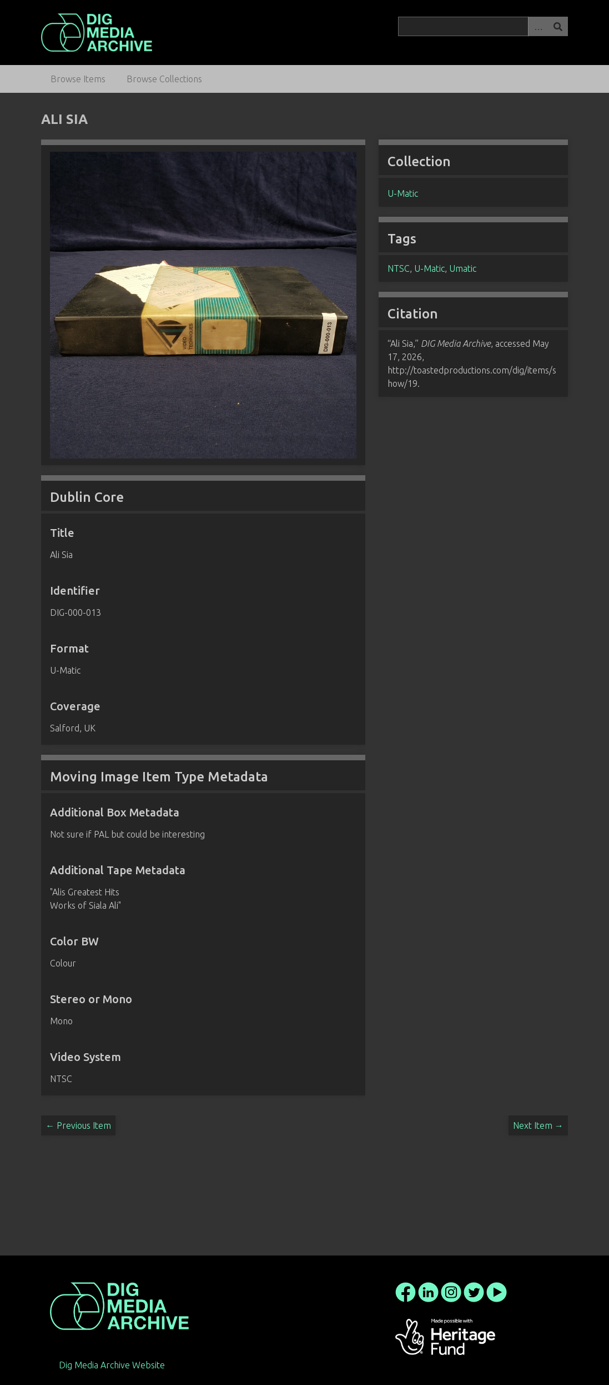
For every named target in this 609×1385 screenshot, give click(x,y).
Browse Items (78, 79)
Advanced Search (538, 26)
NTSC (398, 268)
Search (558, 26)
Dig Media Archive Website (112, 1365)
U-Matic (402, 193)
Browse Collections (164, 79)
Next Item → (538, 1125)
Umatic (462, 268)
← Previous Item (78, 1125)
